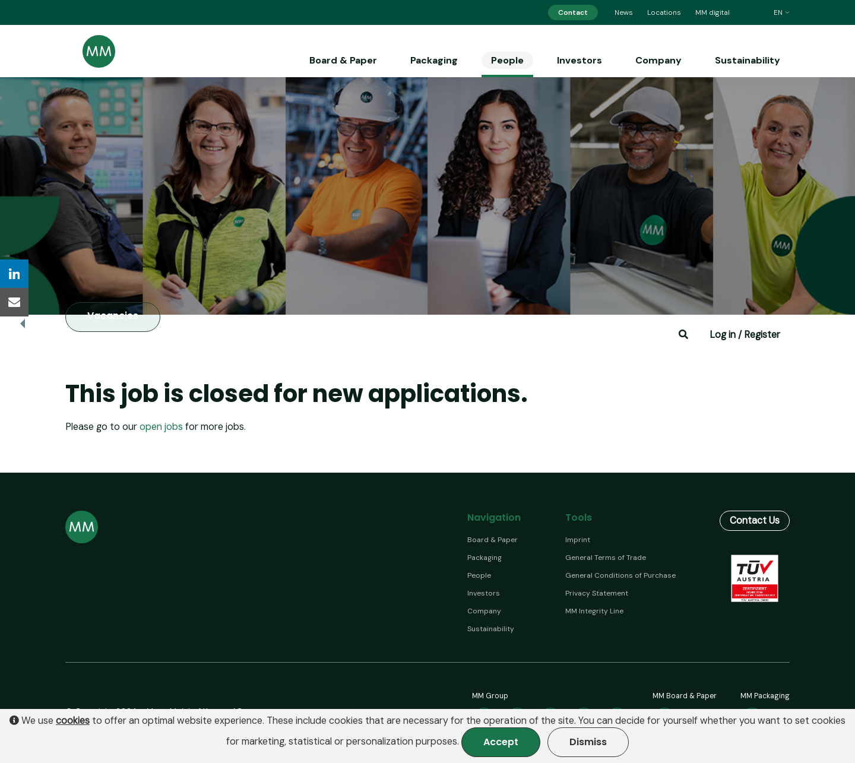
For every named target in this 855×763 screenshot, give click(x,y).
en (782, 12)
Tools (578, 517)
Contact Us (755, 520)
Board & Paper (343, 60)
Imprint (577, 539)
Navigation (494, 517)
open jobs (161, 426)
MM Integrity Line (594, 611)
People (507, 60)
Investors (579, 60)
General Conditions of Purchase (620, 575)
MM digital (712, 12)
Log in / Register (745, 334)
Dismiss (588, 742)
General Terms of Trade (605, 557)
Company (658, 60)
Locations (664, 12)
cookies (73, 721)
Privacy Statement (596, 593)
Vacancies (112, 316)
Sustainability (747, 60)
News (624, 12)
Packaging (434, 60)
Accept (500, 742)
